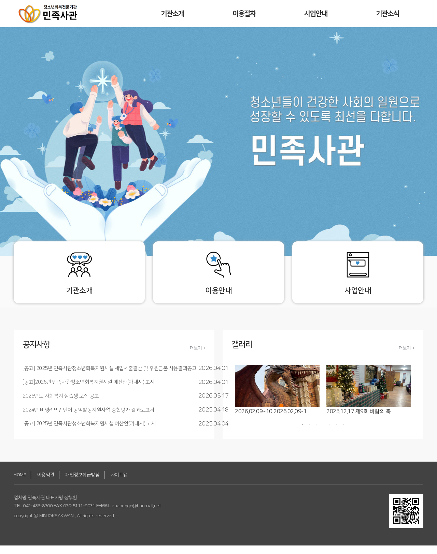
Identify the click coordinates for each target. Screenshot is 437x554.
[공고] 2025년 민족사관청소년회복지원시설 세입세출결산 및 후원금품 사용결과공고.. (110, 377)
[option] (277, 399)
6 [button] (336, 433)
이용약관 (45, 483)
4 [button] (323, 433)
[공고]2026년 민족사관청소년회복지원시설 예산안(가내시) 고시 (89, 391)
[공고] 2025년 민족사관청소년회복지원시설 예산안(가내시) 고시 (89, 432)
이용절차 (244, 13)
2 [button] (309, 433)
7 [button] (343, 433)
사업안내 (316, 13)
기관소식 (387, 13)
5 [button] (329, 433)
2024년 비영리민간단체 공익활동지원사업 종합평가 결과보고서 (88, 418)
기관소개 (172, 13)
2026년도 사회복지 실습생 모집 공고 (61, 404)
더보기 (196, 356)
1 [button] (302, 433)
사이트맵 (119, 483)
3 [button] (316, 433)
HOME (20, 483)
